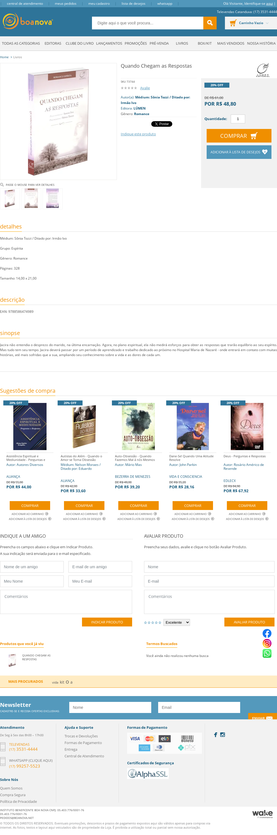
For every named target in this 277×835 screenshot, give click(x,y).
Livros (182, 43)
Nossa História (261, 43)
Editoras (53, 43)
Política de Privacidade (18, 801)
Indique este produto (138, 133)
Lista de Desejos (133, 3)
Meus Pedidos (65, 3)
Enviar (258, 718)
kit (62, 682)
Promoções (136, 43)
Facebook (215, 734)
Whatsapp (164, 3)
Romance (141, 113)
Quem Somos (11, 788)
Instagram (222, 734)
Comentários (66, 602)
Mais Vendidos (230, 43)
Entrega (71, 749)
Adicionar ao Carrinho (30, 514)
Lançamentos (109, 43)
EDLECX (247, 473)
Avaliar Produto (249, 622)
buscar (210, 23)
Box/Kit (205, 43)
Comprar (233, 135)
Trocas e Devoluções (81, 736)
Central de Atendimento (25, 3)
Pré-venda (159, 43)
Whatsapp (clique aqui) (31, 760)
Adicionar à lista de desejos (236, 152)
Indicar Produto (107, 622)
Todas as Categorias (21, 43)
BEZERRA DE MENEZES (138, 471)
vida (55, 682)
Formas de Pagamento (83, 742)
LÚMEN (140, 108)
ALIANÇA (29, 471)
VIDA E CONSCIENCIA (192, 471)
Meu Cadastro (99, 3)
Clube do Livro (80, 43)
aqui (269, 3)
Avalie (145, 87)
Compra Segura (12, 794)
